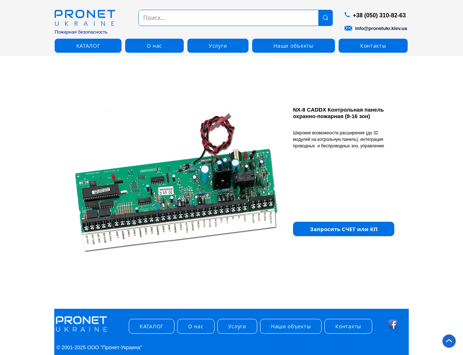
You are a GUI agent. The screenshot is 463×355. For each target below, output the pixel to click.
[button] (88, 45)
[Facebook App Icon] (393, 324)
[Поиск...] (223, 18)
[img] (81, 332)
